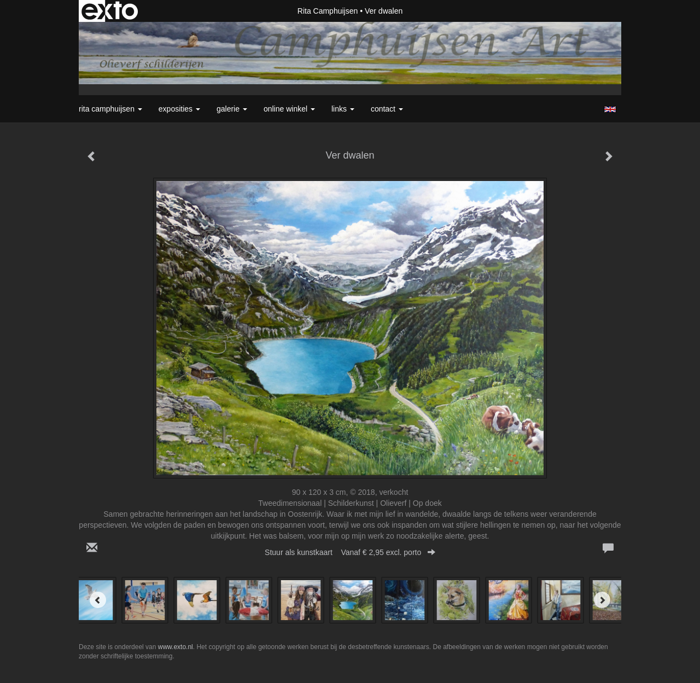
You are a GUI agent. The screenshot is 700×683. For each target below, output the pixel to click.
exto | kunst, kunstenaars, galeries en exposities (110, 11)
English (610, 109)
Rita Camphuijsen (328, 11)
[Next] (602, 600)
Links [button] (342, 108)
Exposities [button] (179, 108)
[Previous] (98, 600)
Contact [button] (387, 108)
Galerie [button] (232, 108)
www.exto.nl (175, 647)
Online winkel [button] (289, 108)
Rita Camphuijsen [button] (110, 108)
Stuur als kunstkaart (350, 552)
